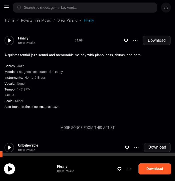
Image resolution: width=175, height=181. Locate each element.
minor (19, 101)
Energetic (24, 72)
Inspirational (42, 72)
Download (156, 40)
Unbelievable (28, 145)
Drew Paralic (26, 42)
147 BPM (24, 89)
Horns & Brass (35, 77)
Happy (58, 72)
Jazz (20, 66)
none (21, 83)
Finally (23, 38)
